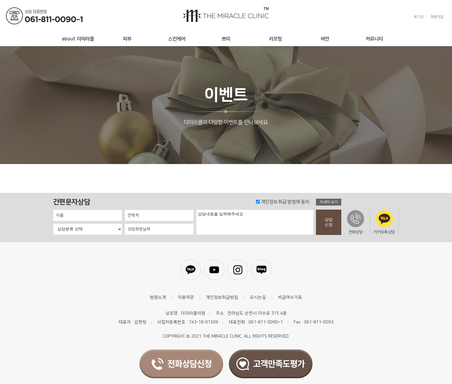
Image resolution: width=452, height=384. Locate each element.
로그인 (418, 17)
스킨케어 (176, 39)
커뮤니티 (374, 39)
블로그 (261, 269)
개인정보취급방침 (222, 297)
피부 (127, 39)
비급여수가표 (290, 297)
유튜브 (214, 269)
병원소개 (158, 297)
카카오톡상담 (384, 222)
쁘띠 (226, 39)
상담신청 (329, 222)
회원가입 (437, 17)
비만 (325, 39)
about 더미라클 (78, 39)
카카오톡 (190, 269)
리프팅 (275, 39)
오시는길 (258, 297)
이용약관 (186, 297)
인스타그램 (237, 269)
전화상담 (355, 222)
